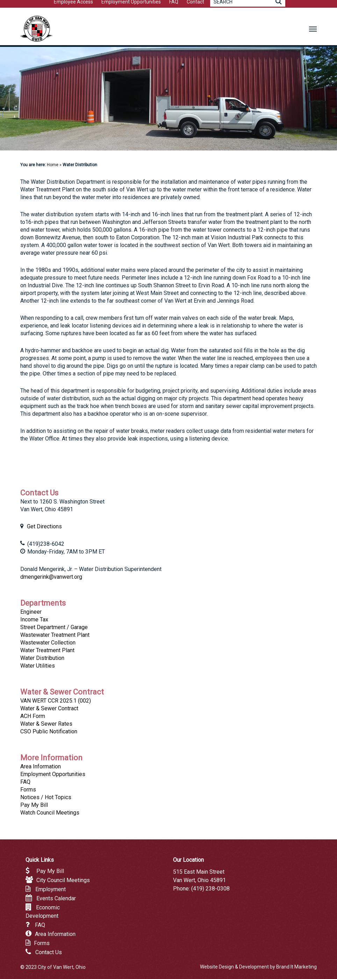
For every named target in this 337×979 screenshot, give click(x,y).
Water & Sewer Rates (46, 723)
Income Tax (34, 619)
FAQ (25, 782)
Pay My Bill (34, 805)
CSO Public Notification (48, 731)
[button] (313, 28)
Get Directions (44, 526)
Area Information (40, 766)
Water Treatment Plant (47, 650)
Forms (28, 789)
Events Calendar (56, 898)
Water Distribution (42, 658)
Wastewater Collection (48, 642)
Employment (50, 889)
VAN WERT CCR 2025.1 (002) (55, 700)
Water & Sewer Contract (49, 708)
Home (52, 164)
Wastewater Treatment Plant (54, 635)
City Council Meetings (63, 880)
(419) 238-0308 (210, 888)
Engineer (31, 611)
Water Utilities (37, 665)
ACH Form (32, 716)
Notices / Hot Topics (45, 797)
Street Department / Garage (54, 627)
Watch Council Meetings (49, 812)
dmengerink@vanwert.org (51, 576)
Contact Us (48, 952)
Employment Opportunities (52, 774)
